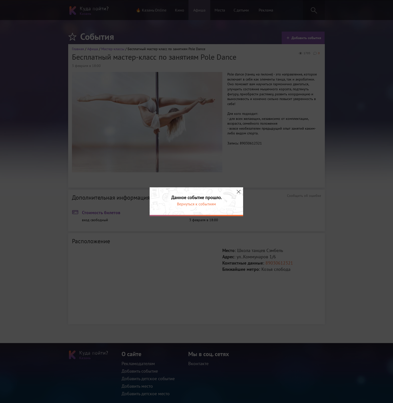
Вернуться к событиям (196, 203)
